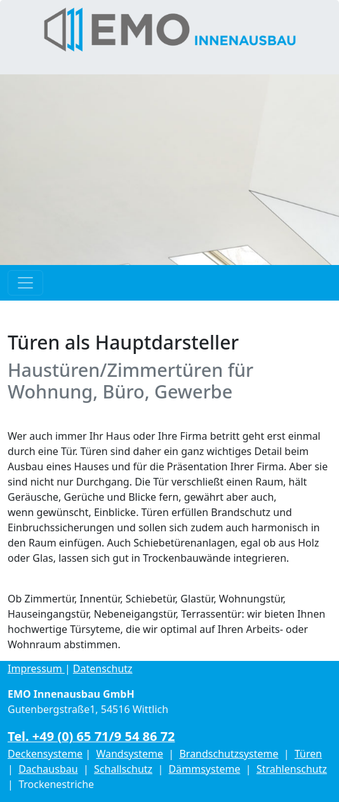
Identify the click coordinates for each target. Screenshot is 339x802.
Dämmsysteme (205, 769)
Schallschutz (123, 769)
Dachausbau (47, 769)
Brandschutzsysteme (228, 754)
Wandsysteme (129, 754)
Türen (308, 754)
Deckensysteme (45, 754)
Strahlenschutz (291, 769)
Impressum (36, 669)
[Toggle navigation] (25, 283)
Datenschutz (103, 669)
